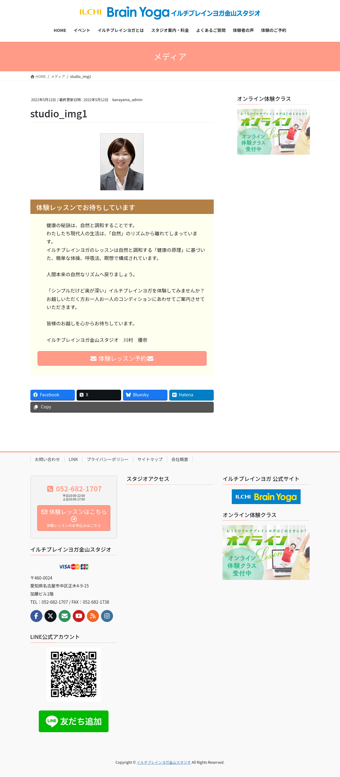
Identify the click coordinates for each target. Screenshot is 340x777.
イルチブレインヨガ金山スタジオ (164, 762)
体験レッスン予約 (122, 358)
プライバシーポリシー (108, 459)
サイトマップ (150, 459)
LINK (73, 459)
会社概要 (179, 459)
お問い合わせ (47, 459)
